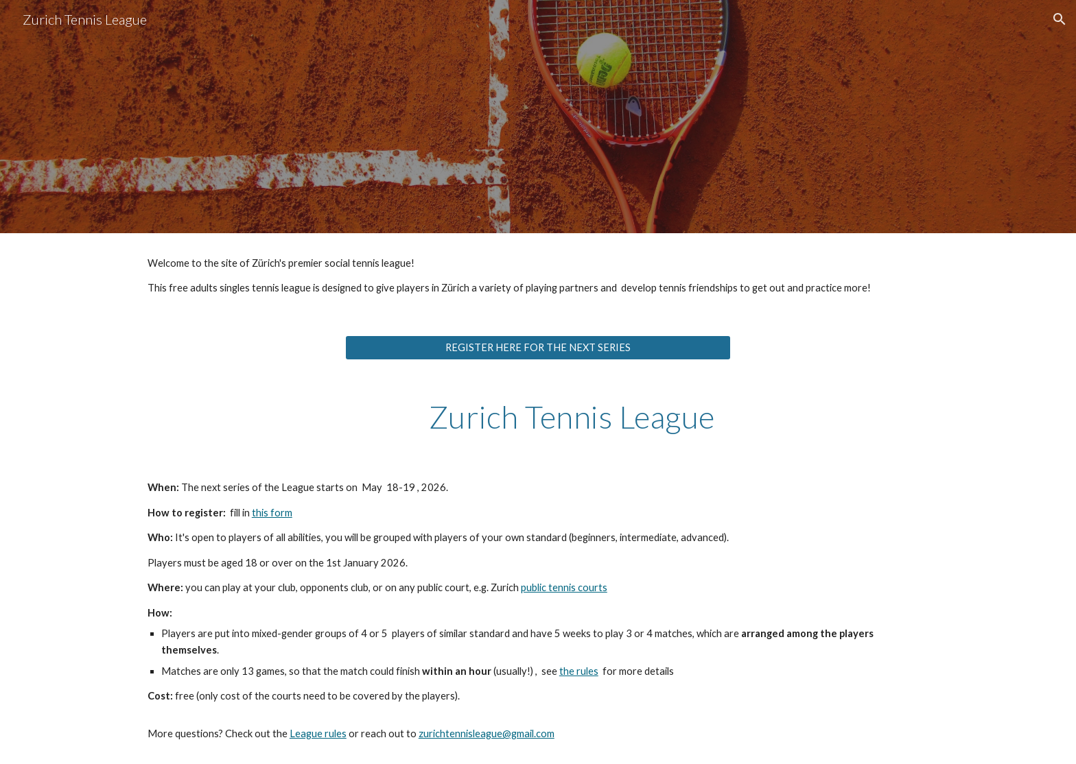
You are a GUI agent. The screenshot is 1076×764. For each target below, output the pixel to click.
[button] (1059, 19)
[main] (538, 276)
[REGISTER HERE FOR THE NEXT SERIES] (538, 347)
